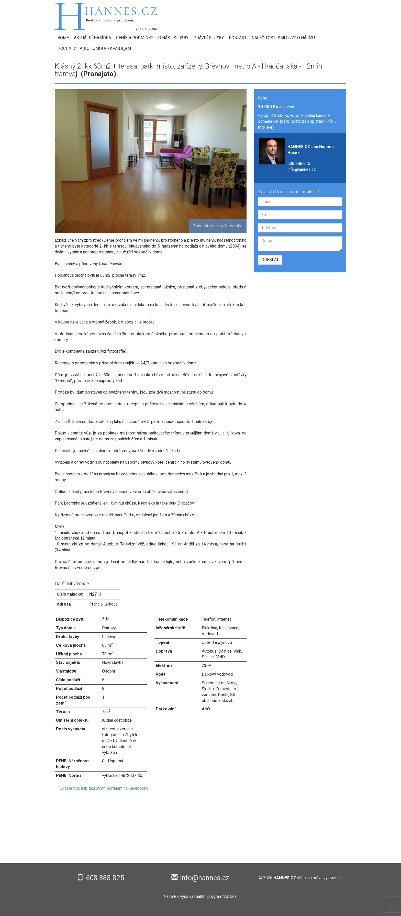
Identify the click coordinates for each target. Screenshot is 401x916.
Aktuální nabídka (92, 37)
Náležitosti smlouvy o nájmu (283, 37)
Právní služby (209, 37)
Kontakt (238, 37)
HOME (63, 37)
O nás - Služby (173, 37)
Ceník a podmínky (134, 37)
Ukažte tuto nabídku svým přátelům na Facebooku (104, 788)
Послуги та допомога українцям (94, 48)
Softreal (230, 896)
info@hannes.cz (301, 169)
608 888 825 (298, 163)
